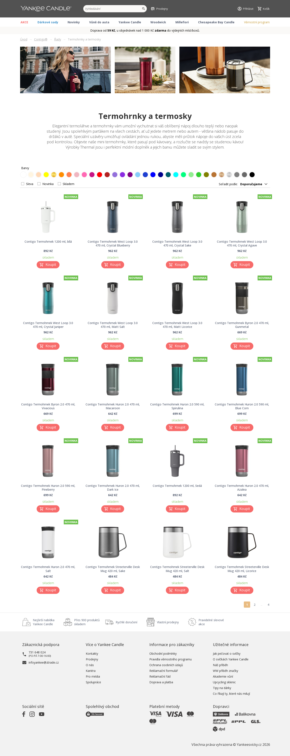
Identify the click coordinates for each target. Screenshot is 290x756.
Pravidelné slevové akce (211, 622)
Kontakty (92, 654)
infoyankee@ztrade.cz (44, 662)
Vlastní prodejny (168, 622)
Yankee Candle (130, 22)
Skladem (68, 184)
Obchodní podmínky (163, 654)
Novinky (74, 22)
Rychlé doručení (126, 622)
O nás (90, 665)
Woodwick (158, 22)
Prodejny (92, 659)
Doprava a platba (161, 682)
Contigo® (40, 39)
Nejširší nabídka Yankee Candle (43, 622)
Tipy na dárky (222, 688)
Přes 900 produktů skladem (87, 622)
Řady (57, 39)
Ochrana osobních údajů (166, 665)
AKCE (24, 22)
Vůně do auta (99, 22)
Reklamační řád (160, 676)
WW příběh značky (225, 671)
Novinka (48, 184)
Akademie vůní (223, 676)
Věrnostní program (257, 22)
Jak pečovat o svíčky (226, 654)
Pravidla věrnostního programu (170, 659)
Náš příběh (220, 665)
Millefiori (182, 22)
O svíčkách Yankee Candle (230, 659)
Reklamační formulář (163, 671)
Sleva (29, 184)
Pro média (93, 676)
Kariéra (91, 671)
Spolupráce (93, 682)
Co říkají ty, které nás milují (231, 694)
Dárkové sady (47, 22)
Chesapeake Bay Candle (216, 22)
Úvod (23, 39)
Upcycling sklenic (224, 682)
